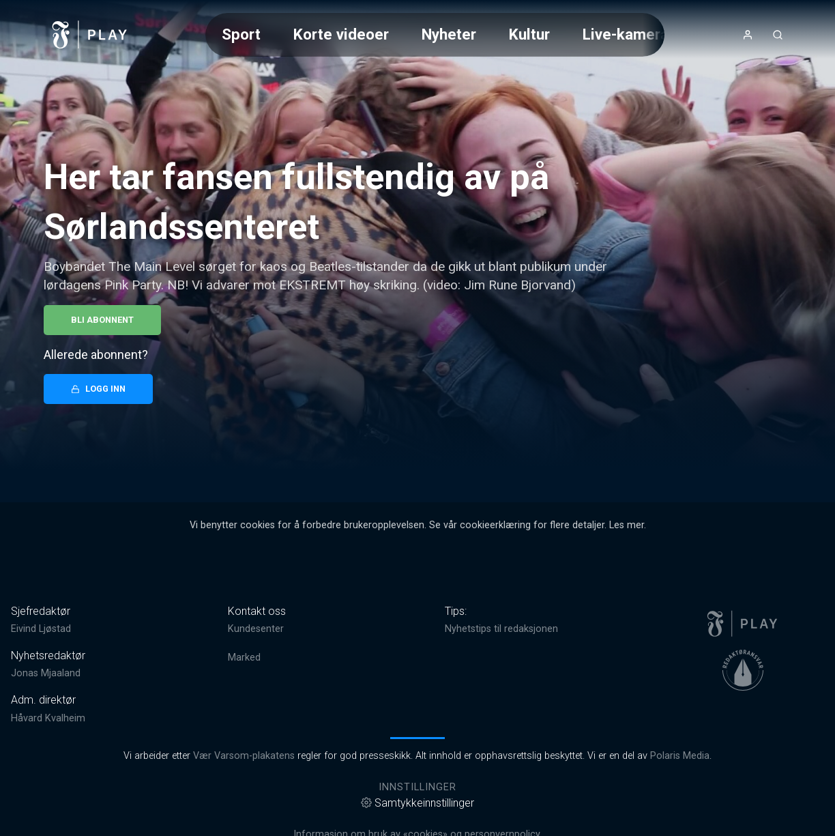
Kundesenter (256, 629)
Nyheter (449, 34)
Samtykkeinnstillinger (417, 802)
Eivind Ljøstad (41, 629)
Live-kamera (626, 34)
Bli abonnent (102, 320)
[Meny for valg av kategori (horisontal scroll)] (434, 34)
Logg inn (98, 389)
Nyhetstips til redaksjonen (501, 629)
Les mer (626, 525)
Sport (241, 34)
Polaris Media (679, 756)
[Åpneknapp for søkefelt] (777, 34)
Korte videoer (341, 34)
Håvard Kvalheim (48, 718)
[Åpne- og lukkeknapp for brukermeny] (747, 34)
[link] (90, 35)
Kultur (529, 34)
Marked (244, 657)
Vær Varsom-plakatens (244, 756)
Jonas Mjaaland (45, 673)
